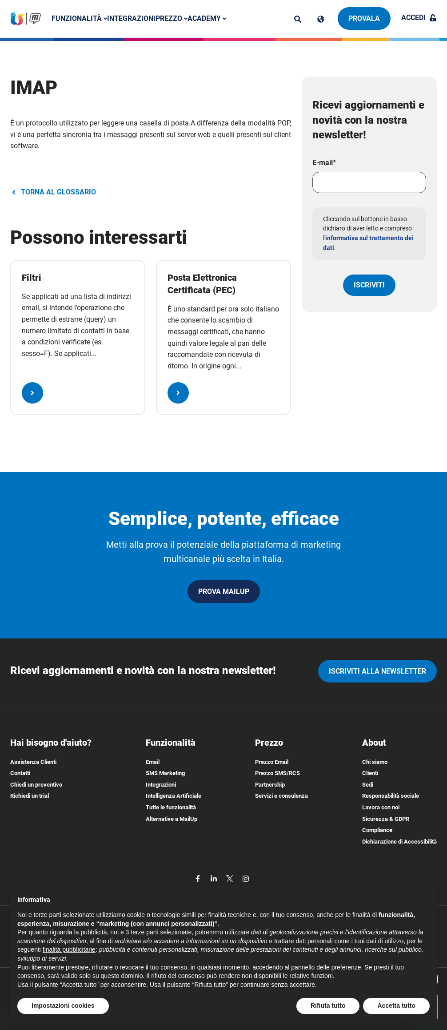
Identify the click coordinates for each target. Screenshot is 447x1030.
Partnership (270, 784)
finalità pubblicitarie (69, 949)
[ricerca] (297, 19)
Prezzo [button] (172, 18)
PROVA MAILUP (223, 591)
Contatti (20, 773)
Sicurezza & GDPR (385, 819)
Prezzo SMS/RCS (277, 773)
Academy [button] (207, 18)
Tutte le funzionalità (171, 807)
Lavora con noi (380, 807)
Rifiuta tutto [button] (328, 1005)
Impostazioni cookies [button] (63, 1005)
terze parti (144, 932)
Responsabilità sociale (390, 795)
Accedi (418, 17)
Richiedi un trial (29, 795)
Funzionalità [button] (79, 18)
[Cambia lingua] (321, 19)
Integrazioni (131, 18)
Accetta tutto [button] (396, 1005)
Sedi (367, 784)
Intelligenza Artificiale (173, 795)
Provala (364, 18)
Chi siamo (374, 762)
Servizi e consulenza (281, 795)
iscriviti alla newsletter (377, 671)
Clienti (370, 773)
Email (153, 762)
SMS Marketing (165, 773)
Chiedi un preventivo (36, 784)
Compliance (377, 830)
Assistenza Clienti (33, 762)
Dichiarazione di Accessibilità (399, 841)
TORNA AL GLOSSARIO (53, 192)
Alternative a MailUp (171, 819)
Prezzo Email (271, 762)
